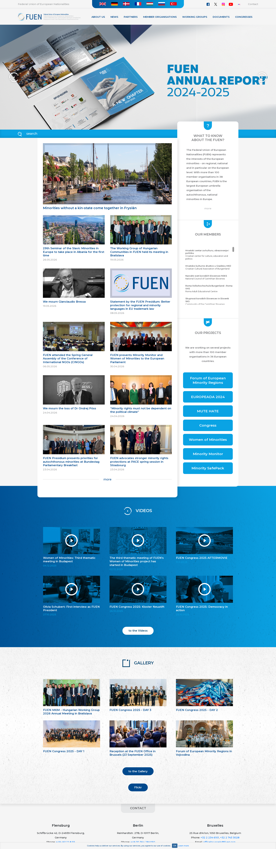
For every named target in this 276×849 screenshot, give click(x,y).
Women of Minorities (208, 440)
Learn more (183, 846)
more (107, 479)
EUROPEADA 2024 (208, 397)
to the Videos (138, 630)
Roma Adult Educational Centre (209, 289)
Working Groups (194, 16)
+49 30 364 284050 (143, 842)
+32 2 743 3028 (229, 837)
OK (174, 845)
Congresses (243, 16)
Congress (207, 425)
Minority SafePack (208, 468)
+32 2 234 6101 (210, 837)
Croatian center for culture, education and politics (209, 254)
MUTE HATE (208, 411)
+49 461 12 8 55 (65, 842)
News (114, 16)
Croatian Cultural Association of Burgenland (209, 267)
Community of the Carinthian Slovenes (209, 301)
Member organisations (160, 16)
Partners (131, 16)
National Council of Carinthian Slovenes (209, 277)
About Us (98, 16)
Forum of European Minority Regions (208, 380)
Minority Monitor (208, 454)
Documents (221, 16)
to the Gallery (138, 771)
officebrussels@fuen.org (219, 842)
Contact (253, 4)
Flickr (138, 787)
